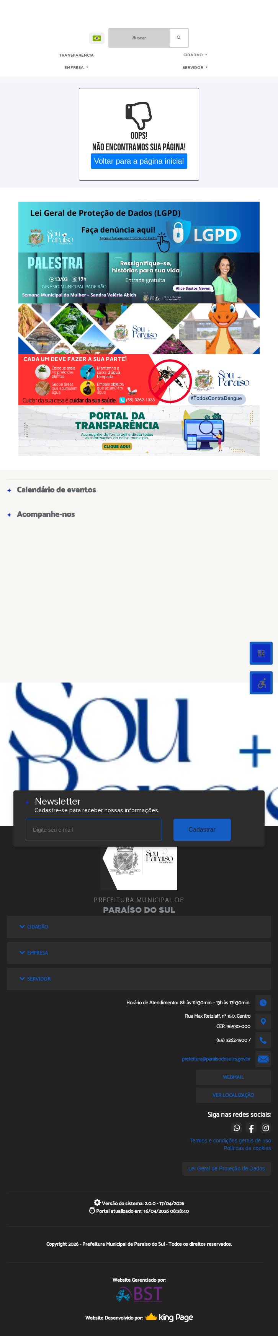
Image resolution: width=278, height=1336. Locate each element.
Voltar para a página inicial (139, 160)
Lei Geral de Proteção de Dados (226, 1168)
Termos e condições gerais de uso (230, 1140)
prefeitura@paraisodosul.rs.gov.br (216, 1059)
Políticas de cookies (247, 1148)
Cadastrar (202, 829)
